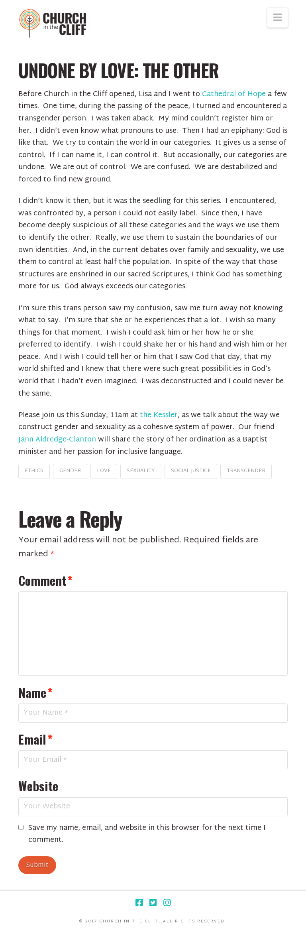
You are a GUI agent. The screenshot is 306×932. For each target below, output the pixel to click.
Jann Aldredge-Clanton (57, 439)
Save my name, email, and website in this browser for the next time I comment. (147, 834)
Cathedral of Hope (234, 94)
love (104, 471)
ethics (34, 471)
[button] (277, 18)
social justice (191, 471)
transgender (246, 471)
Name (35, 692)
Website (38, 785)
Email (35, 739)
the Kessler (159, 415)
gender (70, 471)
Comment (45, 580)
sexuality (141, 471)
